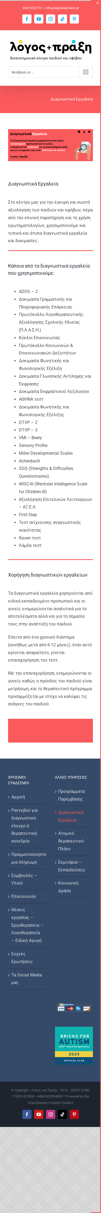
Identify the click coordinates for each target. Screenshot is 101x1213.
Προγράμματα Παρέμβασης (71, 795)
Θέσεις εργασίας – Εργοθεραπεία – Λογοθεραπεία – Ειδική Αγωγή (27, 925)
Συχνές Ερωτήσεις (22, 957)
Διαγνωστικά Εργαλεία (70, 816)
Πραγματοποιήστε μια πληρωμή (27, 858)
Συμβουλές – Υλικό (24, 879)
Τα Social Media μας (26, 978)
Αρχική (18, 796)
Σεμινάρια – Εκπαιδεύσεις (71, 866)
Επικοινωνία (23, 896)
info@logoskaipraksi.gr (62, 8)
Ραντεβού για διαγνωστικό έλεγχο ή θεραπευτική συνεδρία (24, 826)
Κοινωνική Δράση (68, 886)
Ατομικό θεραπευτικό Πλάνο (71, 841)
